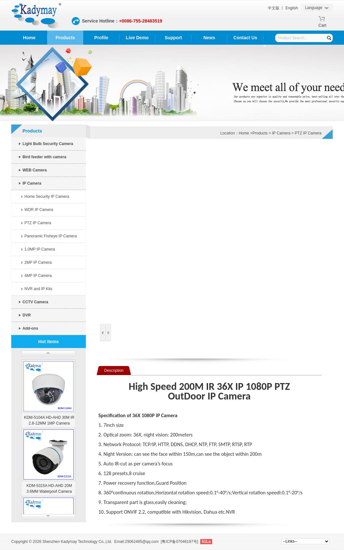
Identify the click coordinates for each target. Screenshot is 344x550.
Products (65, 37)
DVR (27, 315)
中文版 (273, 8)
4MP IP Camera (38, 275)
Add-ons (30, 328)
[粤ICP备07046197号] (179, 541)
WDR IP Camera (38, 209)
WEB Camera (35, 170)
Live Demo (137, 37)
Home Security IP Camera (46, 196)
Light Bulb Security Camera (48, 144)
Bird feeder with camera (44, 157)
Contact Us (245, 37)
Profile (101, 37)
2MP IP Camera (38, 262)
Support (173, 37)
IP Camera (32, 183)
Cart (322, 24)
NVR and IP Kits (38, 289)
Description (113, 370)
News (209, 37)
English (291, 8)
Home (29, 37)
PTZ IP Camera (37, 223)
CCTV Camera (35, 302)
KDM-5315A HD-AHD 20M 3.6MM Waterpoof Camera (49, 488)
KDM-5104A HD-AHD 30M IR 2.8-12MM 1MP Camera (49, 420)
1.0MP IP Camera (39, 249)
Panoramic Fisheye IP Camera (50, 236)
